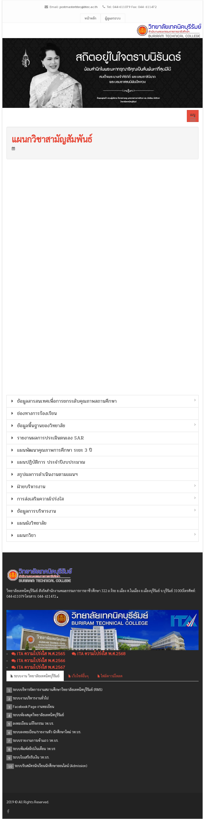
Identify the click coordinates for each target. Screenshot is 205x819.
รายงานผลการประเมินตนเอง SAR (46, 438)
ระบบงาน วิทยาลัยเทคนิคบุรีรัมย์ (35, 676)
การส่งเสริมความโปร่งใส (36, 499)
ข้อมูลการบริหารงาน (32, 511)
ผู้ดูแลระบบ (113, 18)
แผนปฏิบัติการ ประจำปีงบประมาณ (47, 462)
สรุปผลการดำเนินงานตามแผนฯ (43, 474)
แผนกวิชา (22, 535)
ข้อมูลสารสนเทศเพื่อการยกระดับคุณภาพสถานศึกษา (63, 401)
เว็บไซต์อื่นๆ (79, 676)
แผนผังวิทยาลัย (27, 523)
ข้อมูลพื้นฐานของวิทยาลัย (37, 425)
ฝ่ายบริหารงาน (27, 486)
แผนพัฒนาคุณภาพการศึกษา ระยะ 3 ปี (50, 450)
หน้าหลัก (90, 18)
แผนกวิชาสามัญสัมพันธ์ (52, 138)
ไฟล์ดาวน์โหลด (110, 676)
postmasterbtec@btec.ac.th (79, 7)
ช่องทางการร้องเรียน (33, 413)
